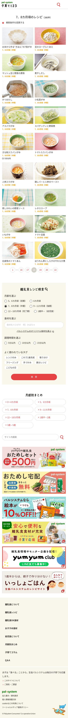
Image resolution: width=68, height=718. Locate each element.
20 (47, 270)
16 (21, 270)
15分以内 (39, 343)
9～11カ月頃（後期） (41, 306)
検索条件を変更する (15, 23)
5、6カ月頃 (43, 402)
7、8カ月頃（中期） (15, 306)
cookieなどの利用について (12, 703)
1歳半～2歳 (43, 417)
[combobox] (34, 437)
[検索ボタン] (62, 437)
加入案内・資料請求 (10, 696)
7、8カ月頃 (11, 409)
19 (40, 270)
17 (27, 270)
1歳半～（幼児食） (44, 311)
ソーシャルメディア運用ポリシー (15, 707)
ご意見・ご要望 (9, 684)
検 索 (34, 377)
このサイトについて (11, 680)
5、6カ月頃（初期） (15, 301)
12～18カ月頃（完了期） (17, 311)
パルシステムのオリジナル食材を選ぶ (34, 331)
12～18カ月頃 (12, 417)
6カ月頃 (35, 301)
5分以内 (9, 343)
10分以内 (24, 343)
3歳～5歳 (10, 425)
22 (55, 270)
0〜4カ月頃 (11, 402)
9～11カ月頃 (44, 409)
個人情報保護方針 (9, 699)
